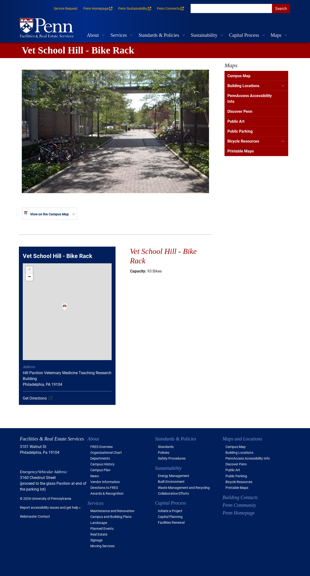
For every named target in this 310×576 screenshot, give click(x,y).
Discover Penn (239, 111)
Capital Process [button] (244, 35)
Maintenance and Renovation (112, 510)
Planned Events (102, 528)
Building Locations (243, 85)
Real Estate (98, 534)
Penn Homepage (239, 512)
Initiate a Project (170, 510)
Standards (166, 446)
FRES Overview (101, 446)
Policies (163, 452)
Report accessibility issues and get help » (50, 507)
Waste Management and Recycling (184, 487)
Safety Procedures (172, 458)
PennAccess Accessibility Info (249, 98)
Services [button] (118, 35)
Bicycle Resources (243, 141)
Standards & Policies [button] (159, 35)
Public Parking (240, 131)
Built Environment (171, 481)
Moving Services (102, 546)
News (94, 476)
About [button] (93, 35)
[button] (64, 310)
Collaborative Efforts (173, 493)
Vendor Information (105, 481)
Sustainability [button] (204, 35)
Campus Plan (100, 470)
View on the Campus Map (49, 214)
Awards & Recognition (107, 493)
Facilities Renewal (171, 522)
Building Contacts (240, 497)
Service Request (66, 8)
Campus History (102, 464)
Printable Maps (240, 150)
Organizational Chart (106, 452)
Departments (100, 458)
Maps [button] (276, 35)
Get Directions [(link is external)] (35, 398)
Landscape (98, 522)
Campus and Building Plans (111, 516)
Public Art (235, 121)
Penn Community (239, 505)
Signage (96, 540)
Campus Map (238, 75)
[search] (231, 8)
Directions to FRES (104, 487)
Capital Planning (170, 516)
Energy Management (173, 475)
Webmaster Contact (35, 516)
